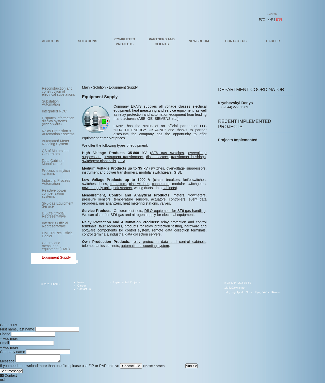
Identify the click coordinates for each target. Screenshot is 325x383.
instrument (91, 172)
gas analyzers (110, 203)
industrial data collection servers (135, 234)
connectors (160, 184)
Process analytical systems (56, 172)
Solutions (87, 41)
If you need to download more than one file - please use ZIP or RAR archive (59, 367)
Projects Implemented (237, 140)
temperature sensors (131, 199)
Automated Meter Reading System (55, 142)
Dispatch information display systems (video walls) (58, 121)
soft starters (122, 188)
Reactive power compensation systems (54, 193)
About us (50, 41)
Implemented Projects (126, 282)
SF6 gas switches (167, 153)
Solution (99, 87)
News (81, 282)
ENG (279, 19)
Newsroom (199, 41)
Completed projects (124, 41)
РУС (262, 19)
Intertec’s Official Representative (55, 225)
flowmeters (197, 195)
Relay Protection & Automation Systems (58, 132)
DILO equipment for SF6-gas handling (175, 211)
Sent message (11, 372)
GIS (121, 161)
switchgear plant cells (99, 161)
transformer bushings (188, 157)
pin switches (139, 184)
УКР (270, 19)
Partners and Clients (162, 41)
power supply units (96, 188)
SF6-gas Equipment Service (57, 205)
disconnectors (157, 157)
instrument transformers (123, 157)
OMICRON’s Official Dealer (57, 234)
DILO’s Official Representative (54, 215)
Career (273, 41)
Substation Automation (51, 103)
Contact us (236, 41)
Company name (12, 352)
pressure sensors (96, 199)
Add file (191, 367)
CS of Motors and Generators (56, 152)
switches (157, 168)
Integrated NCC (54, 111)
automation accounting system (145, 246)
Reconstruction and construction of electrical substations (58, 91)
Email (4, 343)
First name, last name (17, 329)
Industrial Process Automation (56, 182)
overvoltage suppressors (186, 168)
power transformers (122, 172)
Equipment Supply (56, 257)
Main (86, 87)
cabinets (169, 188)
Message (7, 363)
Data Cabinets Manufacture (53, 162)
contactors (118, 184)
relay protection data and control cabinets (169, 242)
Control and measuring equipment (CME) (56, 246)
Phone (5, 334)
